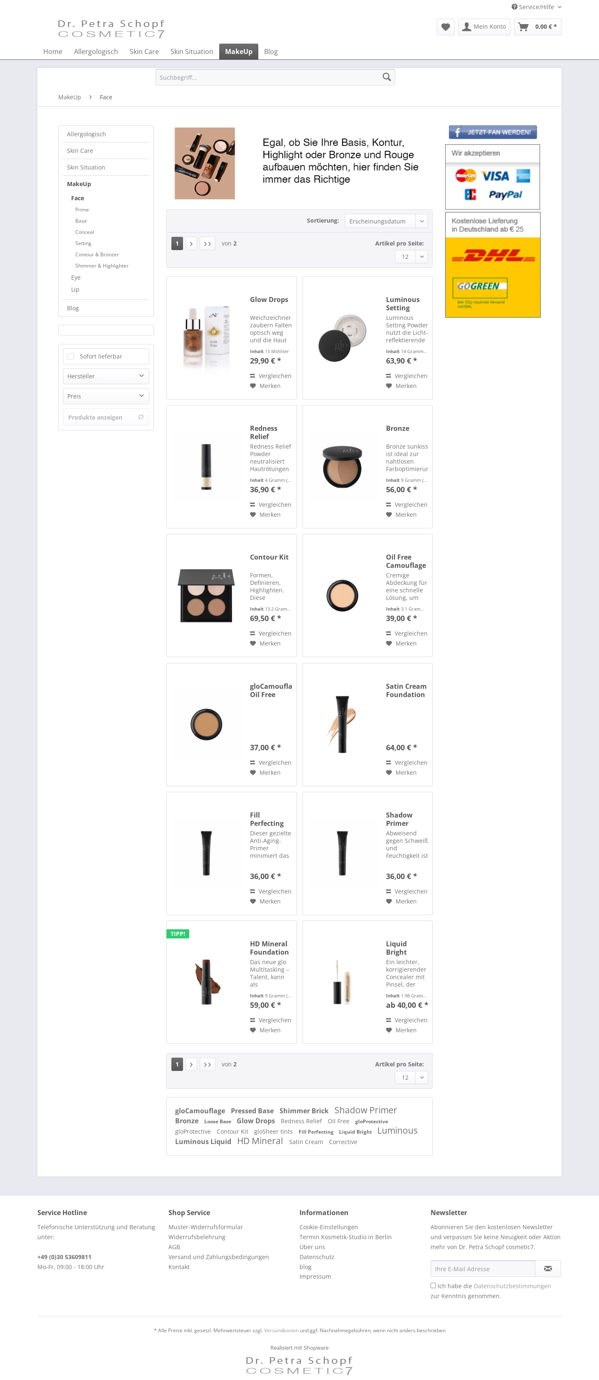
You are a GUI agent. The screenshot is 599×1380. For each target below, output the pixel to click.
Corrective (343, 1142)
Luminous (397, 1130)
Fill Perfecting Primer (267, 819)
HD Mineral (261, 1141)
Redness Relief (302, 1121)
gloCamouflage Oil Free (271, 690)
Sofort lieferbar (101, 356)
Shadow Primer (399, 819)
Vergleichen (271, 376)
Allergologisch (86, 134)
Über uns (312, 1247)
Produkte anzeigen (106, 417)
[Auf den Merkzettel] (265, 386)
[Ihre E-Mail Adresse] (483, 1268)
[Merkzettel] (446, 27)
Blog (73, 308)
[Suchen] (387, 77)
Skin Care (80, 151)
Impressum (315, 1276)
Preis (74, 396)
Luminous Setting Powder (403, 303)
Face (77, 198)
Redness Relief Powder (263, 432)
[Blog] (271, 51)
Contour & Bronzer (97, 254)
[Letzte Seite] (207, 243)
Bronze (397, 428)
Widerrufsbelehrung (196, 1237)
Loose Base (218, 1121)
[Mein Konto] (484, 27)
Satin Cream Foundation (406, 690)
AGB (174, 1247)
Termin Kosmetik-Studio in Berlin (346, 1237)
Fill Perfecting (317, 1131)
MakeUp (79, 184)
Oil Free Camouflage (406, 561)
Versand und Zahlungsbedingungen (218, 1257)
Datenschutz (317, 1257)
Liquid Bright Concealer (402, 948)
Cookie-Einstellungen (329, 1227)
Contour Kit (269, 557)
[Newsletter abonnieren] (548, 1268)
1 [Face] (177, 243)
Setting (83, 243)
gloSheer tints (274, 1131)
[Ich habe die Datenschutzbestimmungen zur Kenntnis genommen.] (433, 1285)
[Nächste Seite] (191, 243)
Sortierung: (323, 220)
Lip (75, 289)
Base (81, 220)
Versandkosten (281, 1330)
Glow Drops (269, 299)
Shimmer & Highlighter (102, 265)
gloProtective (371, 1121)
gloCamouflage (201, 1110)
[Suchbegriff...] (275, 77)
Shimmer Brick (305, 1110)
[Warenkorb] (538, 27)
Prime (82, 209)
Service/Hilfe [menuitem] (534, 7)
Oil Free (339, 1121)
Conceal (84, 232)
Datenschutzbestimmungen (512, 1286)
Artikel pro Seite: (399, 243)
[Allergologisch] (96, 51)
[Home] (52, 51)
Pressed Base (253, 1110)
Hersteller (81, 376)
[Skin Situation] (192, 51)
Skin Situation (86, 167)
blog (306, 1267)
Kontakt (179, 1267)
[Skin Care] (144, 51)
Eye (76, 277)
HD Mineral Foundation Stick (269, 948)
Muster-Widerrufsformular (205, 1227)
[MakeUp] (238, 51)
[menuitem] (446, 27)
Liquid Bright (356, 1131)
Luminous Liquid (204, 1141)
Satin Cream (307, 1142)
